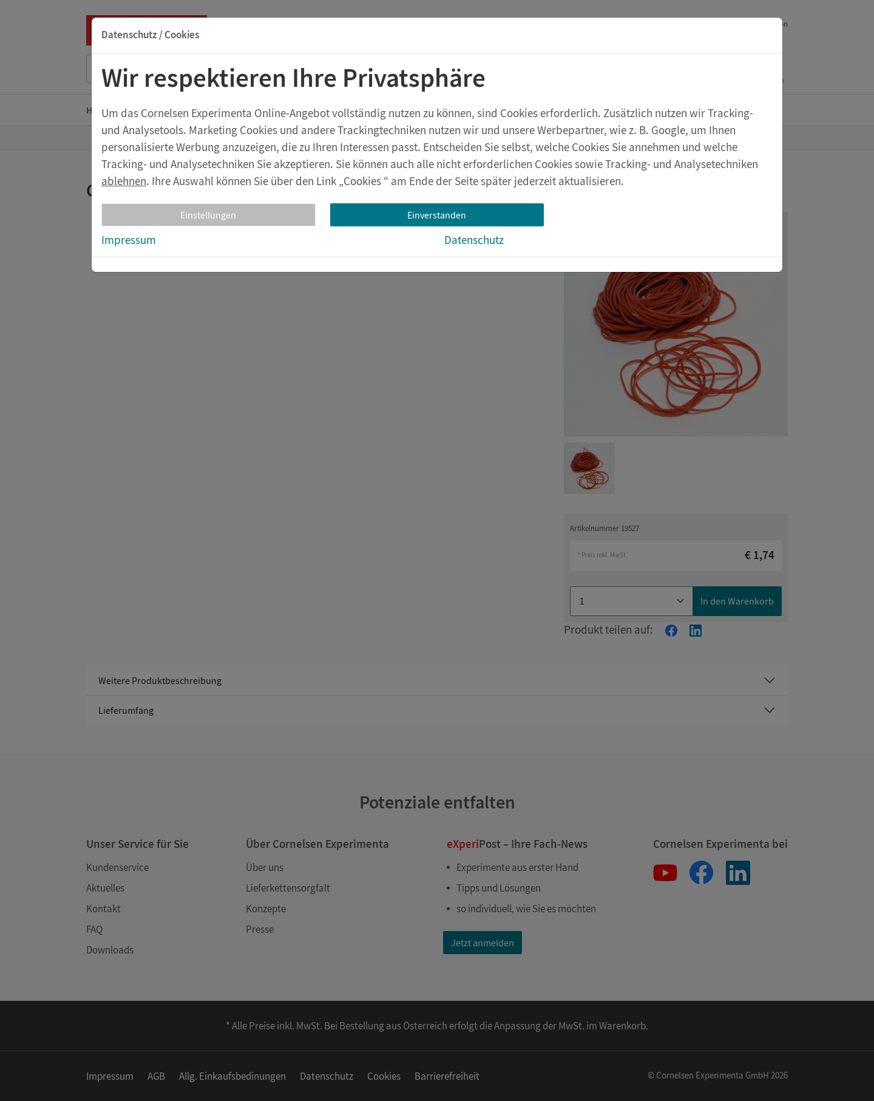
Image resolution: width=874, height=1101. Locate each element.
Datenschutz (474, 239)
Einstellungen (208, 215)
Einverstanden (436, 215)
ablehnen (123, 181)
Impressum (128, 239)
